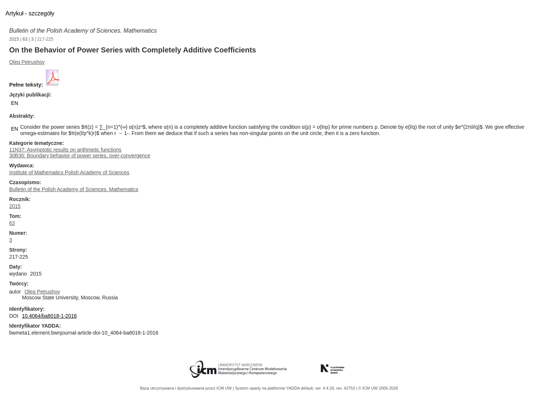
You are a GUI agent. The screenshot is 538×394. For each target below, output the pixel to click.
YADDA (293, 388)
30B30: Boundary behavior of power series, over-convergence (79, 155)
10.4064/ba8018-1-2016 (49, 316)
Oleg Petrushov (27, 62)
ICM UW (225, 388)
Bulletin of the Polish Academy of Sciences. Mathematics (83, 31)
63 (25, 39)
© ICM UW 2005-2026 (378, 388)
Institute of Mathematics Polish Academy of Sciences (69, 172)
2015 (14, 39)
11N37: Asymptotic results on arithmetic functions (65, 150)
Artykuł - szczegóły (30, 13)
